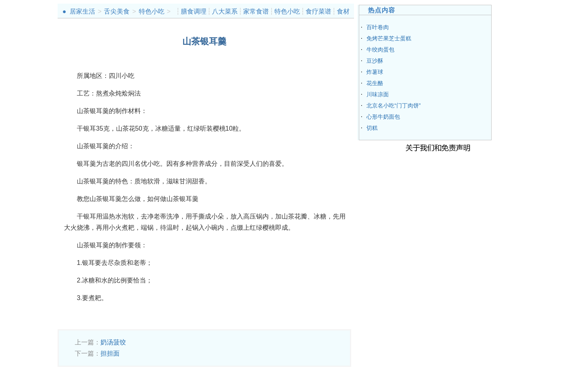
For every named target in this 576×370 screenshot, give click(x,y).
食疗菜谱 (318, 11)
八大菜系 (225, 11)
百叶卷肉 (377, 27)
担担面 (110, 353)
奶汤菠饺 (113, 342)
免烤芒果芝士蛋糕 (388, 38)
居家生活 (82, 11)
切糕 (372, 128)
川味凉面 (377, 94)
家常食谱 (256, 11)
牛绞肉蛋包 (380, 49)
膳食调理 (193, 11)
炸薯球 (374, 72)
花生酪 (374, 83)
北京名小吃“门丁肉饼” (393, 105)
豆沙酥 (374, 61)
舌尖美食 (117, 11)
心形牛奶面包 (383, 116)
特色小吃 (151, 11)
